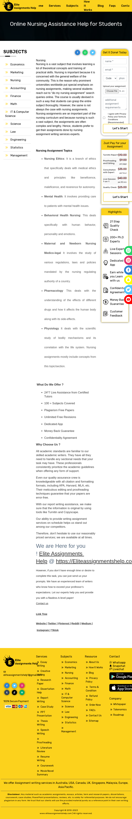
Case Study (47, 706)
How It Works (96, 667)
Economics (17, 64)
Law (13, 131)
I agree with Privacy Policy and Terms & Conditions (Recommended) (117, 118)
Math (13, 104)
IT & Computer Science (67, 698)
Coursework (47, 765)
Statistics (16, 147)
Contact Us (95, 715)
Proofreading (44, 742)
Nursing (15, 80)
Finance (15, 96)
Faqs (112, 5)
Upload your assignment (114, 86)
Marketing (16, 72)
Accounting (18, 88)
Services (55, 5)
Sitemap (93, 720)
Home (39, 5)
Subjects (72, 5)
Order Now (95, 704)
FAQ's (92, 710)
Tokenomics (120, 709)
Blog (101, 5)
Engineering (18, 139)
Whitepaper (119, 704)
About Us (94, 662)
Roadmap (118, 714)
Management (19, 155)
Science (15, 123)
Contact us (42, 603)
